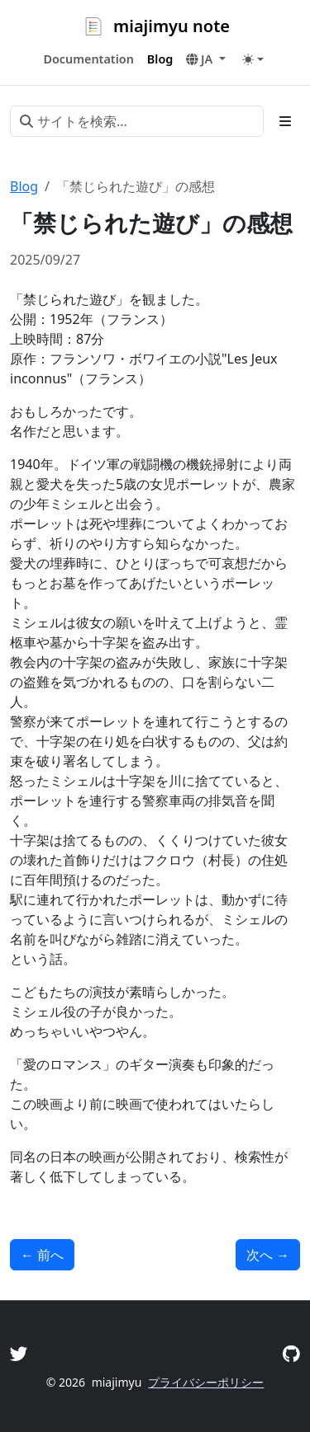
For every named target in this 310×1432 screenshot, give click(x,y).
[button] (205, 59)
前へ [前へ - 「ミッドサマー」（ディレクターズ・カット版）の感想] (42, 1255)
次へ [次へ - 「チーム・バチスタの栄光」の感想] (267, 1255)
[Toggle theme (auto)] (253, 59)
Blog (24, 186)
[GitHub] (291, 1353)
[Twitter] (19, 1353)
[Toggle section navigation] (285, 121)
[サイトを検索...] (137, 121)
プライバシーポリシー (206, 1382)
